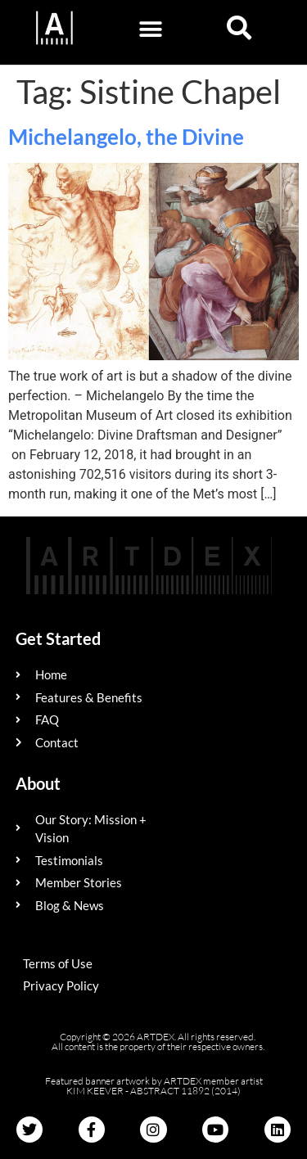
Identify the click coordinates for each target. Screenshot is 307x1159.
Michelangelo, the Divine (126, 137)
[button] (151, 29)
